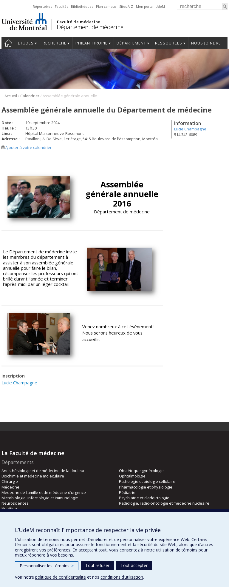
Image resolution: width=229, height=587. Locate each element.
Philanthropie (91, 43)
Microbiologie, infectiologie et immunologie (39, 497)
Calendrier (29, 95)
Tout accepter (134, 565)
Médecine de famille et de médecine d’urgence (43, 492)
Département (131, 43)
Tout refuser (97, 565)
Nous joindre (206, 43)
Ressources (168, 43)
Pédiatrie (127, 492)
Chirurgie (9, 481)
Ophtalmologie (132, 476)
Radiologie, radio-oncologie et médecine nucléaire (164, 503)
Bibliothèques (82, 6)
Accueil (8, 43)
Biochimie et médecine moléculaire (32, 476)
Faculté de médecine (78, 21)
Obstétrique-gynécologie (141, 470)
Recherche (54, 43)
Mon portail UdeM (150, 6)
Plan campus (106, 6)
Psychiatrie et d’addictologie (144, 497)
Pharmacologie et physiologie (145, 487)
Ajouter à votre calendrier (26, 147)
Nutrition (9, 508)
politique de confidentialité (60, 577)
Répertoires (42, 6)
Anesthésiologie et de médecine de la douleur (43, 470)
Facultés (61, 6)
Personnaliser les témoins (47, 565)
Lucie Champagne (190, 129)
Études (26, 43)
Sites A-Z (126, 6)
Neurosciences (15, 503)
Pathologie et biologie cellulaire (147, 481)
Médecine (10, 487)
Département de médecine (90, 27)
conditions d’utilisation (121, 577)
